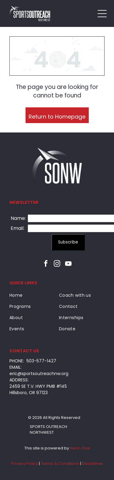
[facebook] (46, 264)
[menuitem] (32, 295)
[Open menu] (102, 13)
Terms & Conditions (60, 463)
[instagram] (57, 264)
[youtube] (68, 264)
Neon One (80, 448)
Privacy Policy (24, 463)
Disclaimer (92, 463)
